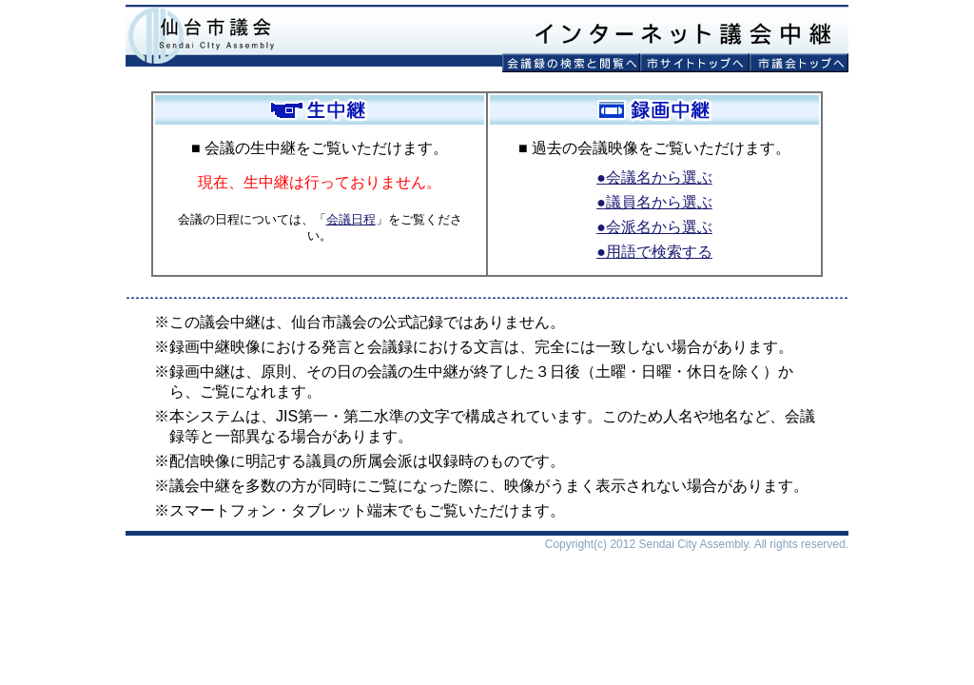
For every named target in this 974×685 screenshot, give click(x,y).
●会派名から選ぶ (654, 227)
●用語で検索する (654, 252)
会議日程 (351, 219)
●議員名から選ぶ (654, 202)
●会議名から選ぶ (654, 177)
